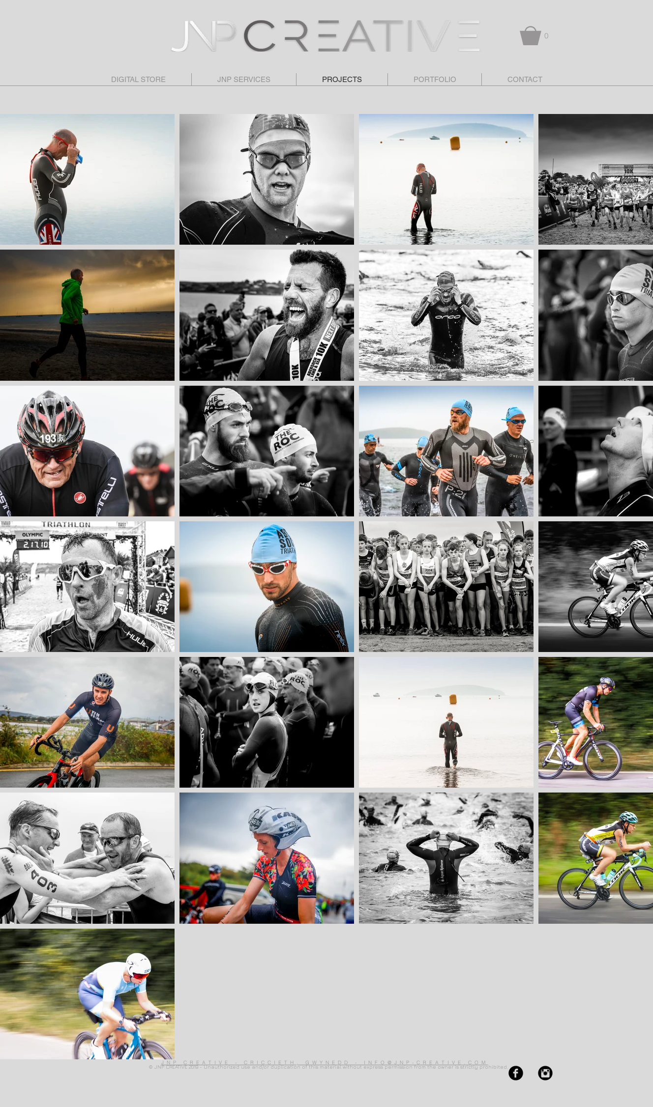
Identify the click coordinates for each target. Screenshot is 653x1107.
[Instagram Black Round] (545, 1073)
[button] (536, 35)
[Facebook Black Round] (515, 1073)
